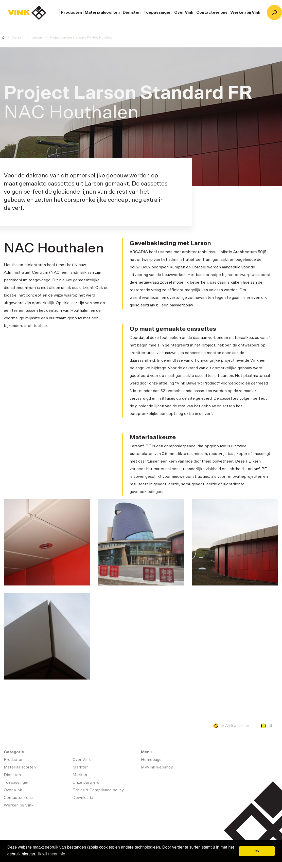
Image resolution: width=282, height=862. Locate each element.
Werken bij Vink (245, 12)
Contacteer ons (211, 12)
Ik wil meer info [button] (51, 854)
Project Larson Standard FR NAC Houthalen (82, 37)
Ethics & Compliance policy (98, 790)
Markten (81, 767)
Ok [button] (257, 851)
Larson (36, 37)
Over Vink (183, 12)
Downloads (83, 798)
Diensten (131, 12)
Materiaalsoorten (102, 12)
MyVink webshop (231, 725)
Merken (17, 37)
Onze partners (86, 782)
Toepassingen (157, 12)
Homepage (27, 12)
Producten (71, 12)
